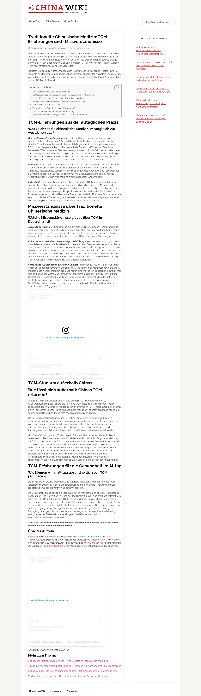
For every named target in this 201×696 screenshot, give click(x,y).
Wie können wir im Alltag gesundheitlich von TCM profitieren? (61, 115)
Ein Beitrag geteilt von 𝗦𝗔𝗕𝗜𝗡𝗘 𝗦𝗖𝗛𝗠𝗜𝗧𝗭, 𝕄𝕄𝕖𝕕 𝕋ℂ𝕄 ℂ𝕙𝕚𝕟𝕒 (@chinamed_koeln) (69, 374)
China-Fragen (52, 21)
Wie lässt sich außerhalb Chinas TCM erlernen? (53, 108)
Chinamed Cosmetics (58, 546)
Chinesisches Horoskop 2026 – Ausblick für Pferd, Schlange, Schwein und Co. (151, 118)
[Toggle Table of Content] (115, 87)
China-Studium (71, 21)
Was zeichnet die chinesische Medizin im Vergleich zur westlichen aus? (65, 95)
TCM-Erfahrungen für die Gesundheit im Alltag (53, 111)
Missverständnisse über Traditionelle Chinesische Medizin (57, 98)
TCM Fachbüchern (93, 542)
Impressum (55, 691)
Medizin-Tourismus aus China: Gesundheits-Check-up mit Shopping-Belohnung (68, 676)
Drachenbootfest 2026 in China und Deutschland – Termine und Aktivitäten (154, 65)
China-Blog (34, 21)
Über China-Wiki (37, 691)
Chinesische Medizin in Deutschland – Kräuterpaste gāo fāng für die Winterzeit (68, 661)
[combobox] (158, 22)
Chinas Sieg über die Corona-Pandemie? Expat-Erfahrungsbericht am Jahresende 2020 (73, 671)
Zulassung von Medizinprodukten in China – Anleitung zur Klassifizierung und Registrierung (74, 666)
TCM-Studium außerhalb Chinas (46, 104)
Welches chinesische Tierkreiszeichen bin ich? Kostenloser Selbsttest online (151, 50)
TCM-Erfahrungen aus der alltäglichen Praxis (51, 92)
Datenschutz (73, 691)
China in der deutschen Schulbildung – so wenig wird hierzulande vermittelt (151, 103)
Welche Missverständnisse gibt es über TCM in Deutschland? (61, 101)
